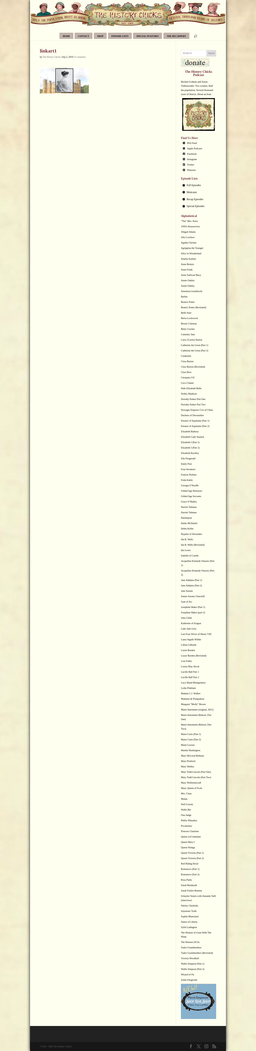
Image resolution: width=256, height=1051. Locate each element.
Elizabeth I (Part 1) (190, 442)
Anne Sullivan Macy (191, 275)
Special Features (147, 36)
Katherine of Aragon (191, 623)
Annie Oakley (188, 280)
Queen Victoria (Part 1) (192, 853)
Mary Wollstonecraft (191, 782)
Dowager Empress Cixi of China (197, 410)
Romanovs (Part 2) (190, 874)
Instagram (192, 159)
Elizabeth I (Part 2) (190, 447)
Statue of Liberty (189, 922)
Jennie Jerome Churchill (193, 596)
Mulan (184, 799)
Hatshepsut (186, 518)
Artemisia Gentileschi (191, 291)
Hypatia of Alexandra (191, 534)
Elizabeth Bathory (190, 431)
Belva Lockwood (189, 318)
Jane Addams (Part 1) (191, 580)
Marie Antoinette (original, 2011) (197, 709)
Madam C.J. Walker (190, 693)
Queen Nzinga (188, 847)
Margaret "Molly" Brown (193, 704)
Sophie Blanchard (189, 916)
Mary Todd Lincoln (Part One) (196, 772)
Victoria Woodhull (190, 958)
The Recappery (176, 36)
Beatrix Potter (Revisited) (193, 307)
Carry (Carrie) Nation (191, 339)
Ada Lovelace (188, 237)
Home (66, 36)
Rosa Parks (186, 880)
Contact (83, 36)
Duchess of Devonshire (192, 415)
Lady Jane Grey (188, 628)
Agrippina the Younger (192, 248)
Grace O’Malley (189, 501)
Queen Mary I (188, 842)
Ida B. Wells (187, 539)
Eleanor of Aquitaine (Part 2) (195, 426)
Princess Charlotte (190, 831)
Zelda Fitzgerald (189, 980)
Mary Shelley (187, 766)
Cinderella (186, 356)
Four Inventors (188, 469)
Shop (100, 36)
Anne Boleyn (187, 264)
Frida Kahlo (187, 480)
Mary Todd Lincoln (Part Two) (196, 777)
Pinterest (191, 170)
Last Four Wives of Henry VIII (196, 634)
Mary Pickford (188, 761)
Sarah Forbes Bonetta (191, 890)
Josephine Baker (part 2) (193, 612)
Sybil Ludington (189, 927)
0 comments (80, 57)
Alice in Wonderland (191, 253)
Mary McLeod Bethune (192, 755)
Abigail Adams (188, 232)
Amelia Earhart (188, 259)
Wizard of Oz (187, 974)
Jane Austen (187, 591)
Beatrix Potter (188, 302)
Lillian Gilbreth (188, 645)
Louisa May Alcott (190, 666)
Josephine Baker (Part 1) (193, 607)
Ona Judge (186, 815)
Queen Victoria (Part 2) (192, 858)
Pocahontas (186, 826)
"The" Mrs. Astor (189, 221)
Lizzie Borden (188, 650)
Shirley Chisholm (189, 905)
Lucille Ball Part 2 (190, 677)
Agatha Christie (188, 242)
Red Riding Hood (189, 863)
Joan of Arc (186, 601)
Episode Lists (119, 36)
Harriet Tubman (188, 507)
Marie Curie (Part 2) (191, 739)
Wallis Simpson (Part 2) (192, 969)
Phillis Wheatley (189, 820)
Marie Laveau (188, 745)
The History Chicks (52, 57)
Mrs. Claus (186, 793)
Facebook (192, 154)
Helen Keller (187, 528)
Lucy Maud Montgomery (193, 682)
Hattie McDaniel (189, 523)
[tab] (198, 185)
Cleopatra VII (187, 377)
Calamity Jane (188, 334)
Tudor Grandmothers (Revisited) (197, 953)
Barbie (184, 296)
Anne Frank (186, 269)
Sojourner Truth (188, 911)
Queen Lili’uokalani (191, 836)
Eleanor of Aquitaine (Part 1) (195, 420)
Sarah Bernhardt (189, 885)
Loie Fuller (186, 661)
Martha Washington (190, 750)
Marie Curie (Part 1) (191, 734)
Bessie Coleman (189, 323)
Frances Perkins (188, 474)
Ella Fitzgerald (188, 458)
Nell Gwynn (187, 804)
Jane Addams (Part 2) (191, 585)
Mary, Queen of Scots (191, 788)
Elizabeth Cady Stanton (192, 437)
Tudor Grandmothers (191, 947)
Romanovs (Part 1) (190, 869)
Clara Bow (186, 372)
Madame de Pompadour (192, 699)
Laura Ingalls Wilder (191, 639)
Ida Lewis (186, 550)
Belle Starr (186, 312)
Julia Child (186, 618)
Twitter (190, 164)
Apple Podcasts (194, 148)
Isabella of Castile (190, 555)
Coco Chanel (187, 383)
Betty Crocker (188, 329)
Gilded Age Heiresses (191, 491)
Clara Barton (187, 361)
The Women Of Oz (190, 942)
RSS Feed (192, 143)
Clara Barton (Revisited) (193, 366)
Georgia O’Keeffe (190, 485)
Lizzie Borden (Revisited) (193, 655)
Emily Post (186, 464)
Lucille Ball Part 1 (190, 672)
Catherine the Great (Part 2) (194, 350)
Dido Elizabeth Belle (191, 388)
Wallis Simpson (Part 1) (192, 963)
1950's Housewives (190, 226)
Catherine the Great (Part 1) (194, 345)
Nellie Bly (186, 809)
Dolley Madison (189, 393)
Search (211, 53)
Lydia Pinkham (188, 688)
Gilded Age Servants (191, 496)
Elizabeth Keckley (190, 453)
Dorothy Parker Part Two (193, 404)
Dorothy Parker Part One (193, 399)
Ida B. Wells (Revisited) (192, 544)
